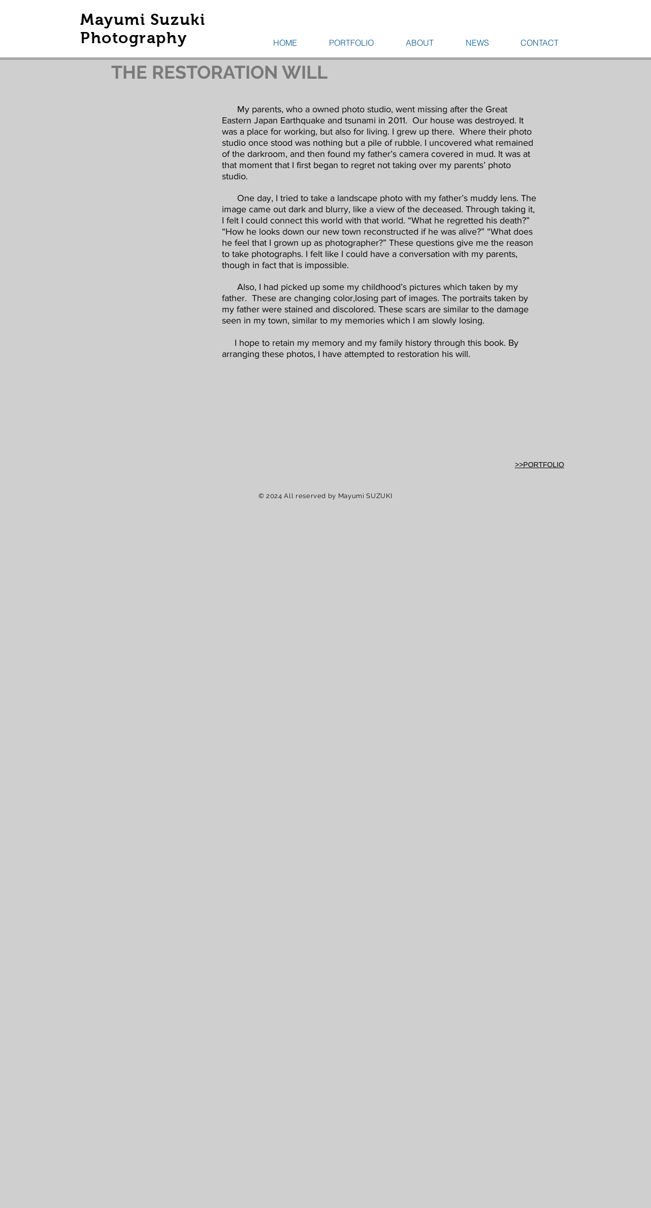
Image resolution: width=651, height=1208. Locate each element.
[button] (351, 42)
